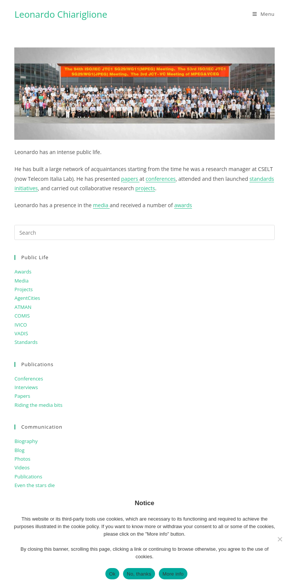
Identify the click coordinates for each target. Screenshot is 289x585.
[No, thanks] (279, 539)
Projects (23, 289)
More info (173, 574)
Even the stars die (34, 485)
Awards (22, 271)
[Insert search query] (144, 232)
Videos (21, 467)
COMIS (22, 315)
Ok (112, 574)
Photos (22, 458)
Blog (19, 450)
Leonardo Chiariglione (60, 14)
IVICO (20, 324)
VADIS (21, 333)
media (101, 205)
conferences (161, 178)
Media (21, 280)
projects (145, 188)
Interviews (26, 387)
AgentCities (27, 298)
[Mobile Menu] (263, 14)
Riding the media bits (38, 405)
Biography (26, 441)
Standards (26, 342)
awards (183, 205)
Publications (28, 476)
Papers (22, 396)
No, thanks (139, 574)
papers (130, 178)
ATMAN (22, 307)
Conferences (28, 378)
